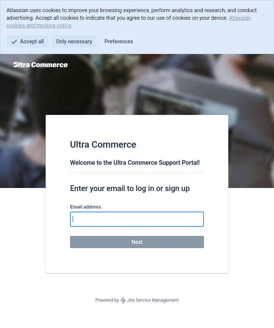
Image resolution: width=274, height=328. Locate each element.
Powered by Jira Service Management (137, 300)
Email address (85, 207)
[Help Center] (40, 65)
